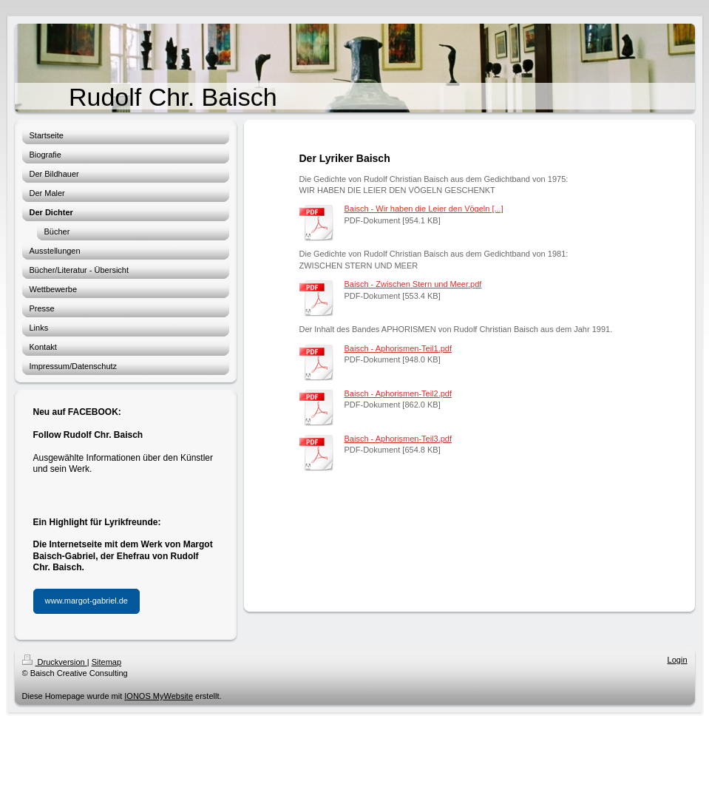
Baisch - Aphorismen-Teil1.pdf (398, 348)
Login (678, 659)
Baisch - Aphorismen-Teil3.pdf (398, 438)
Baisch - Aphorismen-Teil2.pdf (398, 393)
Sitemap (106, 662)
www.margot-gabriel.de (87, 600)
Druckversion (54, 662)
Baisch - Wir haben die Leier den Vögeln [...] (424, 208)
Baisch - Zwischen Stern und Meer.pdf (413, 284)
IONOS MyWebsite (158, 696)
